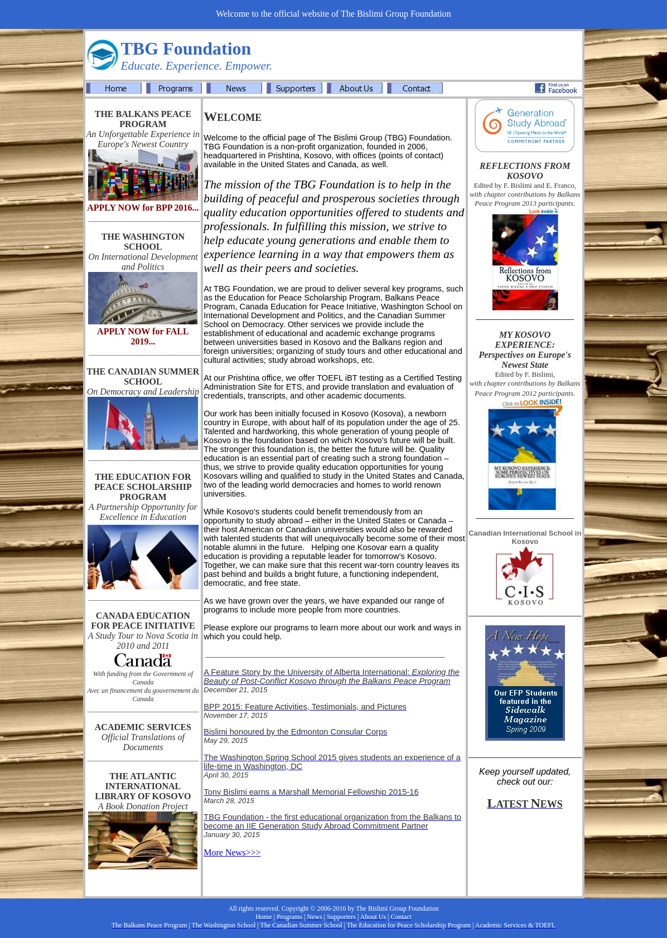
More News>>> (232, 852)
